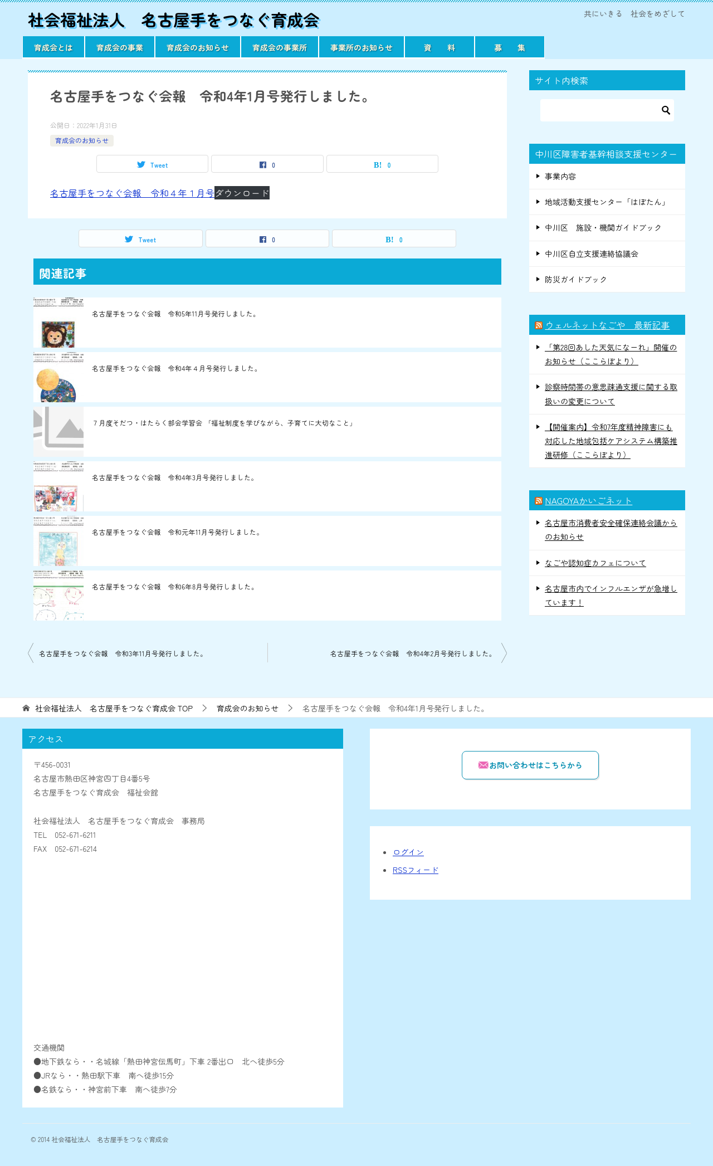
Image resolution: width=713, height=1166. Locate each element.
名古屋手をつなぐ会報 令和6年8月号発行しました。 (175, 586)
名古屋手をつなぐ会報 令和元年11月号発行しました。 (177, 531)
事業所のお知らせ (361, 47)
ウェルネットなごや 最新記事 (607, 324)
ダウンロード (241, 192)
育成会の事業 (119, 47)
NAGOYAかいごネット (588, 500)
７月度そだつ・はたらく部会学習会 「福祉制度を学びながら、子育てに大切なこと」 (224, 422)
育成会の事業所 (279, 47)
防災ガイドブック (576, 279)
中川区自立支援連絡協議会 (591, 253)
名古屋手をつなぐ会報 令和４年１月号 (132, 192)
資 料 (439, 47)
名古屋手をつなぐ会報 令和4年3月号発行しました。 (175, 477)
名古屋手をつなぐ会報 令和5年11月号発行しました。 (176, 313)
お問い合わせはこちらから (530, 765)
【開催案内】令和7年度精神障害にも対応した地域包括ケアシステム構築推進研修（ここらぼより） (611, 440)
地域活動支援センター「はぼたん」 (607, 201)
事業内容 (560, 176)
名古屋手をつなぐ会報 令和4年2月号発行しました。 (413, 653)
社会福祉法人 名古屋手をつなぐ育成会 (178, 19)
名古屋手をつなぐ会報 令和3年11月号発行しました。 (123, 653)
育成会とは (53, 47)
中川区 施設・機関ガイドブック (603, 227)
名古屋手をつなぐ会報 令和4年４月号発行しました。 (176, 368)
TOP (114, 708)
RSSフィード (415, 869)
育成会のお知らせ (198, 47)
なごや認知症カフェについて (595, 562)
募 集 (509, 47)
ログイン (408, 851)
